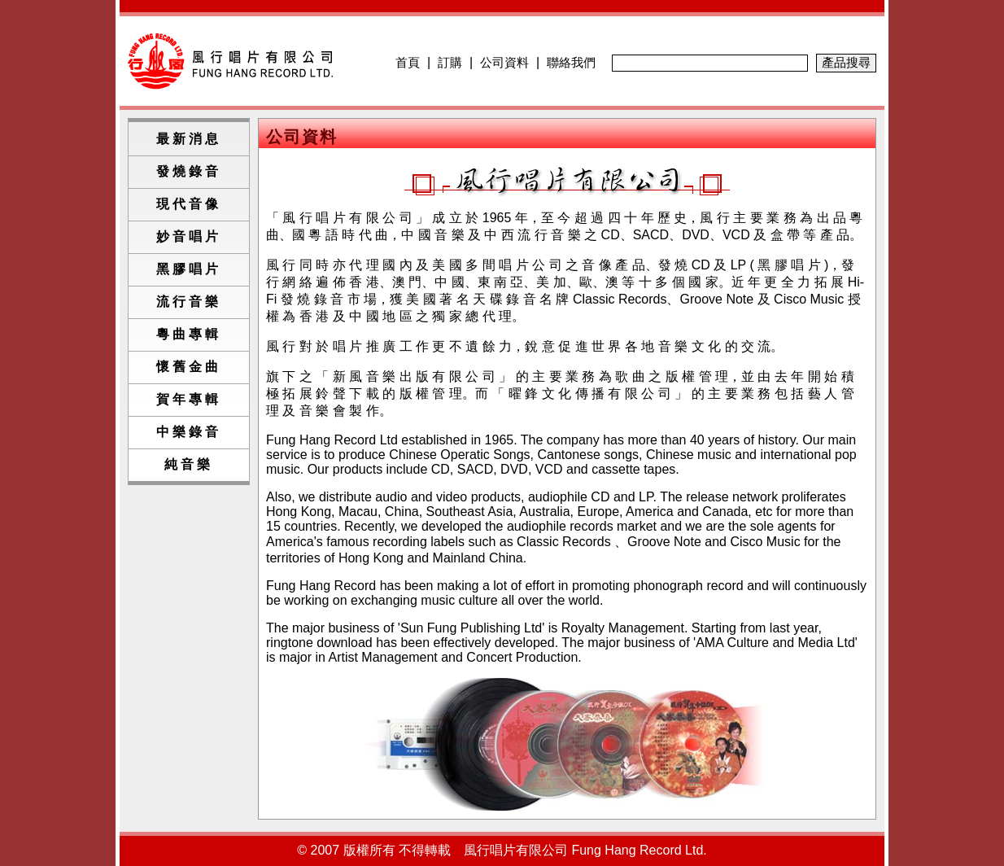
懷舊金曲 (188, 367)
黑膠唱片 (188, 269)
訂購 (450, 62)
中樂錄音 (188, 432)
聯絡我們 (571, 62)
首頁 (407, 62)
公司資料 (504, 62)
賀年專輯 (188, 399)
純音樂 (188, 464)
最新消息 (188, 139)
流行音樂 (188, 301)
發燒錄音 (188, 171)
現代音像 (188, 204)
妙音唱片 (188, 236)
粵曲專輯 (188, 334)
